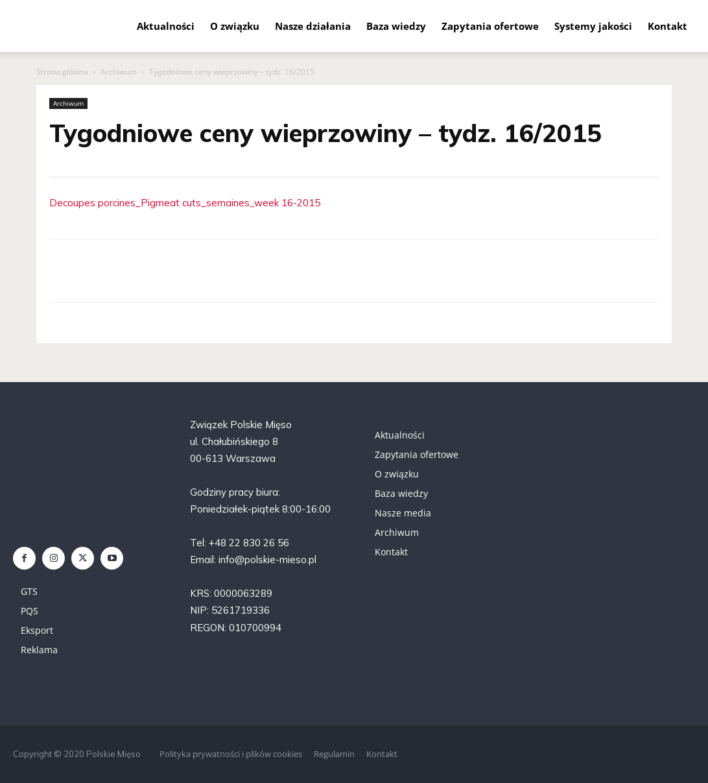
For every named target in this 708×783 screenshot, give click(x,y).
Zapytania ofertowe (490, 25)
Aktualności (166, 25)
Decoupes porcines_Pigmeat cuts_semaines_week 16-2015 (184, 203)
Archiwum (118, 71)
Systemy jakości (593, 25)
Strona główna (62, 71)
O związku (234, 25)
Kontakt (667, 25)
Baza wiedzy (396, 25)
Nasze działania (313, 25)
